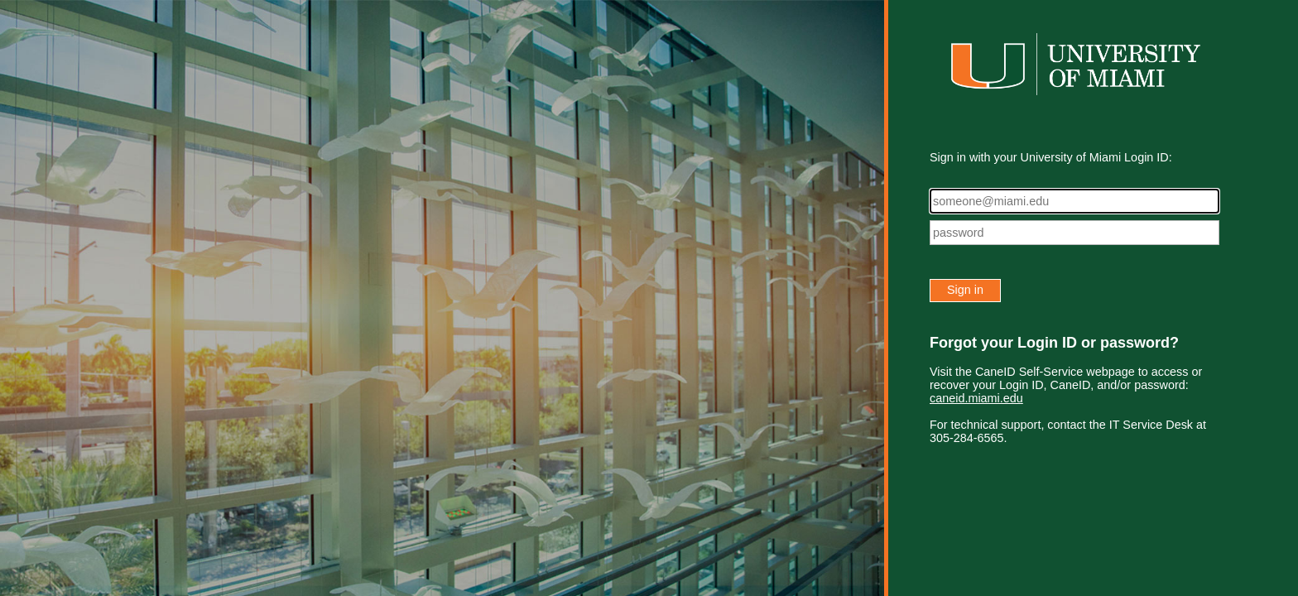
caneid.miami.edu (976, 398)
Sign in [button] (965, 289)
